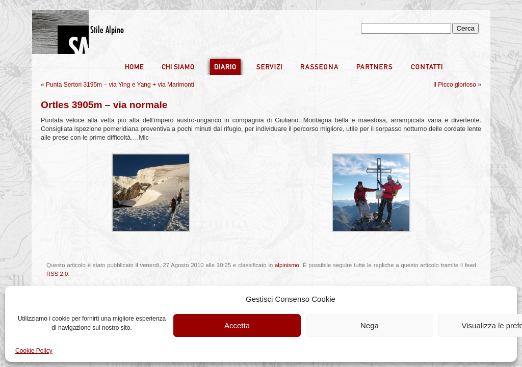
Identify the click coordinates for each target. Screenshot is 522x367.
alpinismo (287, 265)
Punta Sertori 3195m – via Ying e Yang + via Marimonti (120, 84)
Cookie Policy (34, 350)
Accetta (237, 325)
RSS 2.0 (57, 274)
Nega (369, 325)
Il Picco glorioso (454, 84)
